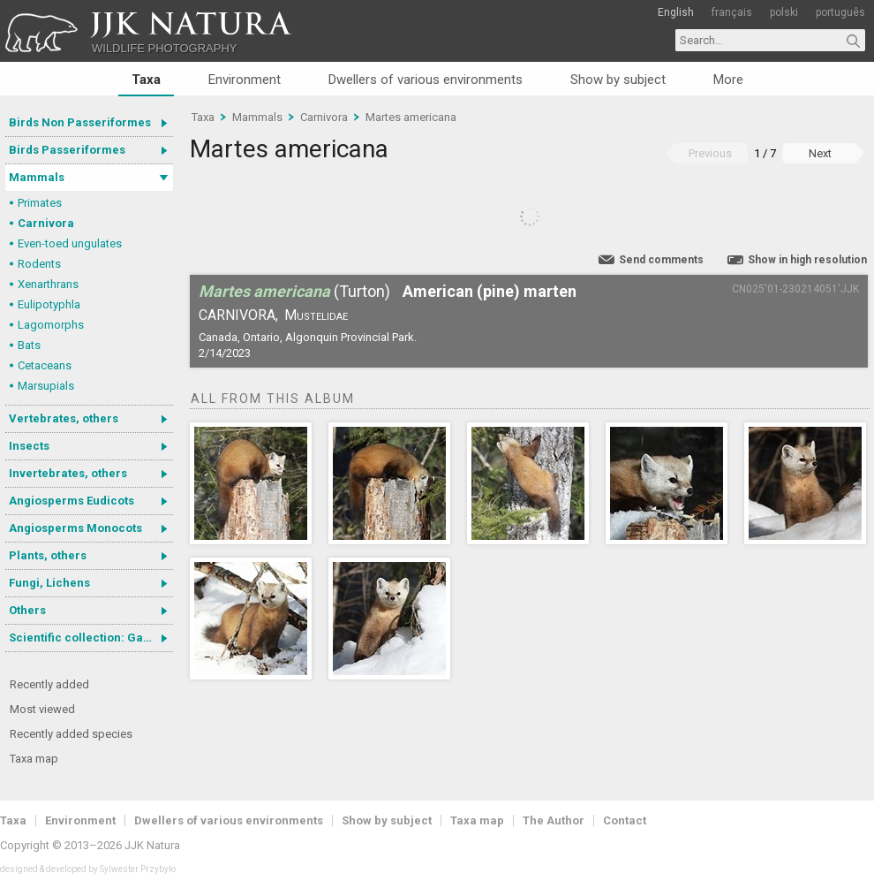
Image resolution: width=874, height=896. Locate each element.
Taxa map (34, 758)
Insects (29, 445)
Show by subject (618, 79)
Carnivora (46, 223)
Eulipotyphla (49, 304)
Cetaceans (45, 365)
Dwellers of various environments (425, 79)
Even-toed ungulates (70, 243)
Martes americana (410, 117)
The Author (553, 820)
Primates (40, 202)
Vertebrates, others (63, 418)
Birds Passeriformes (67, 149)
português (840, 12)
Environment (244, 79)
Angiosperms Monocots (75, 528)
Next (820, 153)
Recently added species (71, 733)
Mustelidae (316, 315)
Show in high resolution (807, 259)
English (676, 12)
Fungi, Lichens (49, 582)
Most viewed (42, 709)
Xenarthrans (48, 284)
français (732, 12)
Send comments (661, 259)
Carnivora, (238, 315)
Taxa (146, 79)
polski (784, 12)
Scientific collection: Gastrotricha (91, 637)
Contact (624, 820)
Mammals (36, 177)
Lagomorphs (51, 324)
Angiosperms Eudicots (71, 500)
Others (27, 610)
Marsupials (46, 385)
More (728, 79)
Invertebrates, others (68, 473)
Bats (29, 345)
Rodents (39, 263)
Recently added (49, 684)
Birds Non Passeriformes (80, 122)
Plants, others (48, 555)
